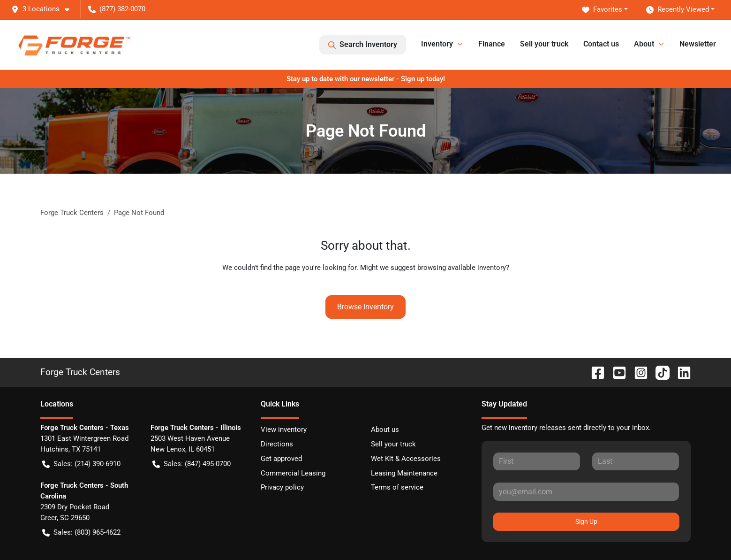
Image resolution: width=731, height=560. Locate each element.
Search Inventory (362, 44)
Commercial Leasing (293, 473)
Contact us (601, 43)
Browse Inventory (365, 306)
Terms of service (397, 487)
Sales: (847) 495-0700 (191, 464)
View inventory (284, 429)
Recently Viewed (677, 9)
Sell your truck (544, 43)
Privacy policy (282, 487)
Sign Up (586, 521)
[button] (44, 9)
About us (385, 429)
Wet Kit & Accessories (406, 458)
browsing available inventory (461, 267)
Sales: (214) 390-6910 (81, 464)
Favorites (602, 9)
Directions (277, 444)
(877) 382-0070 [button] (116, 9)
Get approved (281, 458)
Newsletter (697, 43)
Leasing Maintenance (404, 473)
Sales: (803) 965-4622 (81, 532)
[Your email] (586, 491)
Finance (491, 43)
